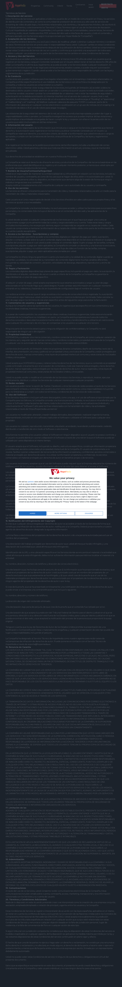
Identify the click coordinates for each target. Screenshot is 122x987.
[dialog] (61, 493)
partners (31, 482)
